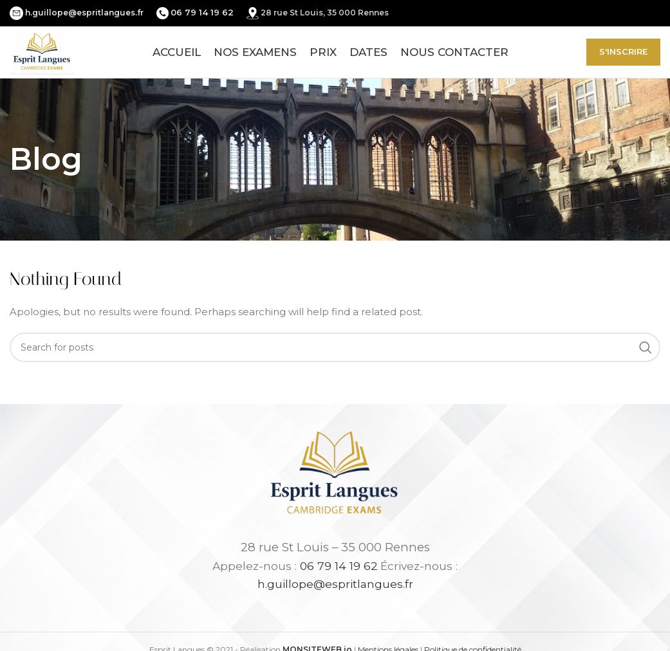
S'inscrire (623, 51)
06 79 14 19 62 (339, 566)
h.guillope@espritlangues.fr (84, 12)
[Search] (335, 347)
